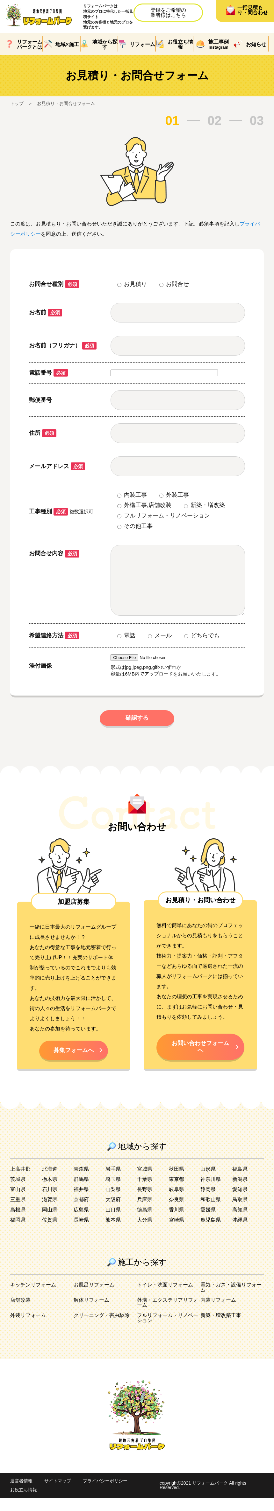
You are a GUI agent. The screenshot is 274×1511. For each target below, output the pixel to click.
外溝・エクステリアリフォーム (167, 1315)
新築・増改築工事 (220, 1328)
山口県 (113, 1222)
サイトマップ (57, 1493)
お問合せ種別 (54, 284)
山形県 (208, 1182)
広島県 (81, 1222)
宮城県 (144, 1182)
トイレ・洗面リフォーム (165, 1297)
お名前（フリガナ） (63, 345)
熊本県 (113, 1233)
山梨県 (113, 1202)
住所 (42, 433)
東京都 (176, 1192)
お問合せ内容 (54, 553)
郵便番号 (40, 400)
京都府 (81, 1212)
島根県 (17, 1222)
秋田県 (176, 1182)
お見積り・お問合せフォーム (66, 103)
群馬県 (81, 1192)
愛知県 (240, 1202)
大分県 (144, 1233)
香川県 (176, 1222)
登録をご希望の (168, 12)
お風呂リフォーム (94, 1297)
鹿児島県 (210, 1233)
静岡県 (208, 1202)
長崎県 (81, 1233)
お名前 (45, 312)
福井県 (81, 1202)
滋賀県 (49, 1212)
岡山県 (49, 1222)
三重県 (17, 1212)
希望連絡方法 (54, 648)
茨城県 (17, 1192)
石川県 (49, 1202)
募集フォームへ (74, 1063)
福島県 (240, 1182)
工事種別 (48, 511)
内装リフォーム (218, 1313)
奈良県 (176, 1212)
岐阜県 (176, 1202)
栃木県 (49, 1192)
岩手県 (113, 1182)
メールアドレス (57, 466)
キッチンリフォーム (33, 1297)
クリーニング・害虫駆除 (102, 1328)
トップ (17, 103)
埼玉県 (113, 1192)
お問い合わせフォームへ (200, 1059)
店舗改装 (20, 1313)
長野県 (144, 1202)
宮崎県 (176, 1233)
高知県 (240, 1222)
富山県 (17, 1202)
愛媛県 (208, 1222)
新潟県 (240, 1192)
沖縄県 (240, 1233)
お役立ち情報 (23, 1502)
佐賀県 (49, 1233)
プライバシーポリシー (105, 1493)
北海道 (49, 1182)
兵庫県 (144, 1212)
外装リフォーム (28, 1328)
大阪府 (113, 1212)
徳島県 (144, 1222)
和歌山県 (210, 1212)
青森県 (81, 1182)
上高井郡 (20, 1182)
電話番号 (48, 373)
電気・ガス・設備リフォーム (231, 1300)
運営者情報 (21, 1493)
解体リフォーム (91, 1313)
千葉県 (144, 1192)
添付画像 (40, 678)
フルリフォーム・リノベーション (167, 1331)
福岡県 (17, 1233)
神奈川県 (210, 1192)
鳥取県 (240, 1212)
